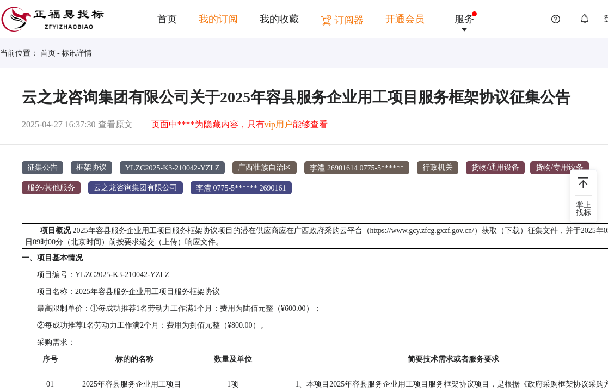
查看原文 (115, 124)
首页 (167, 19)
